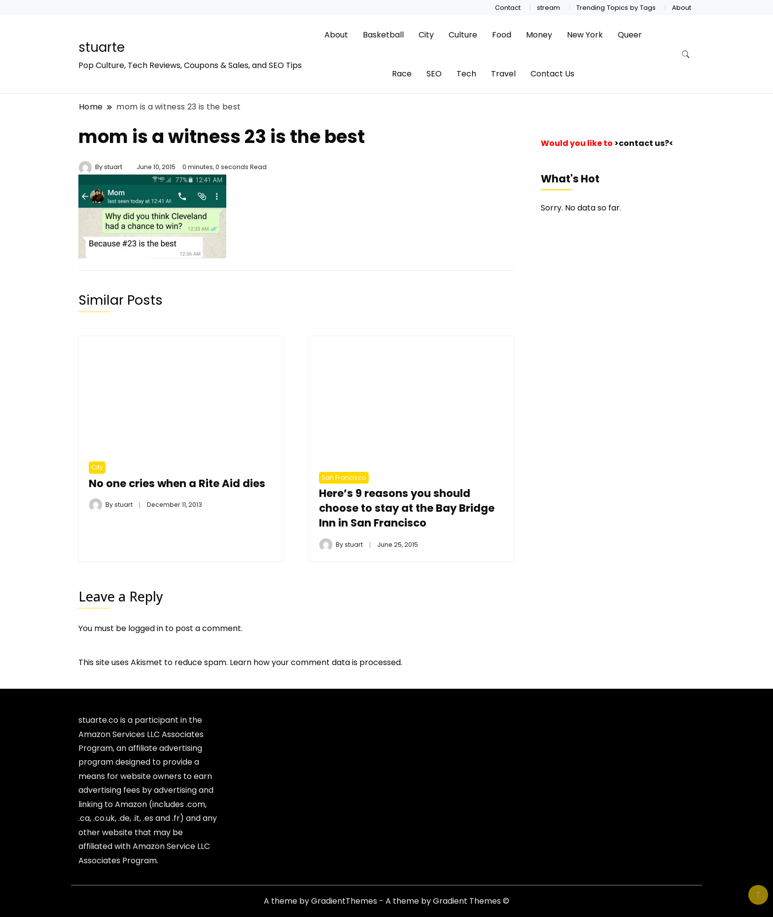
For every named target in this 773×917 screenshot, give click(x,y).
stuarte (101, 47)
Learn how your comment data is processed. (316, 662)
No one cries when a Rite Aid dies (177, 483)
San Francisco (343, 477)
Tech (466, 73)
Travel (503, 73)
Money (539, 34)
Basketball (383, 34)
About (681, 7)
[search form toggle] (686, 54)
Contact (508, 7)
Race (402, 73)
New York (585, 34)
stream (548, 7)
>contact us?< (643, 143)
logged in (145, 628)
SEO (434, 73)
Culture (463, 34)
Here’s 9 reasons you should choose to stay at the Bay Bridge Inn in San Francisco (407, 508)
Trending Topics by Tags (616, 7)
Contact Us (552, 73)
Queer (630, 34)
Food (501, 34)
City (426, 34)
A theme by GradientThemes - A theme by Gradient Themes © (386, 901)
